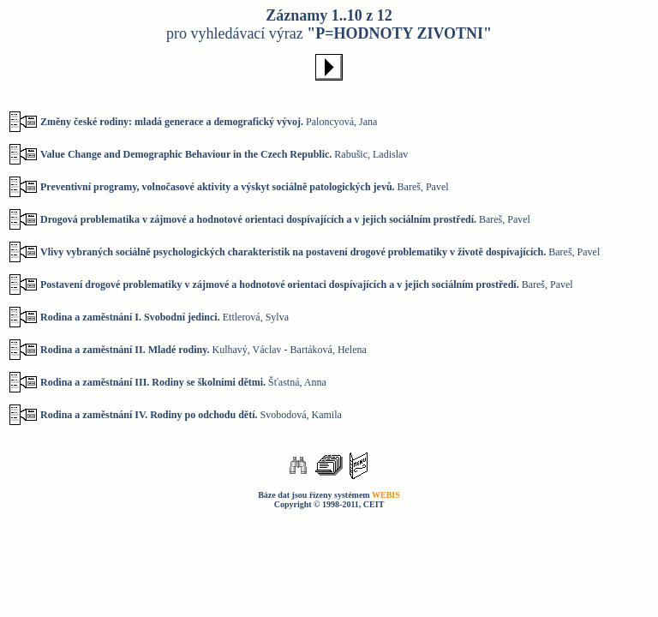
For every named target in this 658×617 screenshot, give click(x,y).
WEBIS (386, 495)
